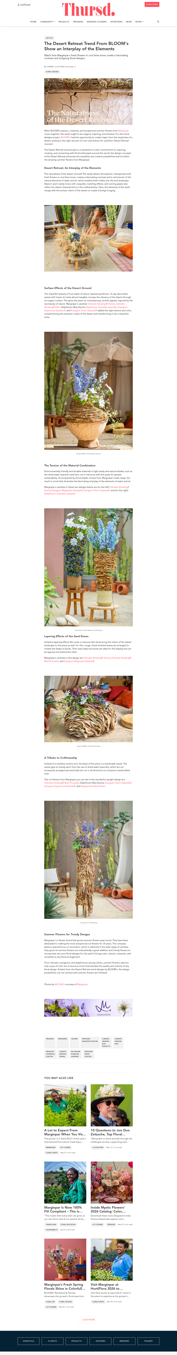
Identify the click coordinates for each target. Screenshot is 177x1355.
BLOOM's (66, 137)
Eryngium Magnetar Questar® (67, 490)
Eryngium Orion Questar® (84, 311)
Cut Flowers (65, 1147)
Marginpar (123, 131)
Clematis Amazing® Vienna (101, 304)
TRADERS (148, 1341)
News (129, 22)
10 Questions (97, 1147)
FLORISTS (52, 1341)
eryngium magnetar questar (90, 1040)
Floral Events (52, 1153)
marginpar (62, 1039)
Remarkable (51, 1147)
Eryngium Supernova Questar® (60, 786)
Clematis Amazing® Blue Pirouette (61, 783)
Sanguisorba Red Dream (93, 786)
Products (63, 22)
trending (50, 1039)
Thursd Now (51, 1224)
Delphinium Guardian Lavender (101, 307)
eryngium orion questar (89, 1054)
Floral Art (50, 1302)
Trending (78, 22)
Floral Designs (52, 72)
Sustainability (52, 1230)
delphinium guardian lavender (75, 1054)
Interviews (116, 22)
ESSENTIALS (28, 1341)
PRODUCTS (76, 1341)
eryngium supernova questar (50, 1054)
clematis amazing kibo (118, 1041)
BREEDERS (124, 1341)
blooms (74, 1039)
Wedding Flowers (97, 22)
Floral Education (68, 1224)
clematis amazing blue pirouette (106, 1042)
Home (33, 22)
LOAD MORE (88, 1320)
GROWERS (100, 1341)
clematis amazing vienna (63, 1054)
